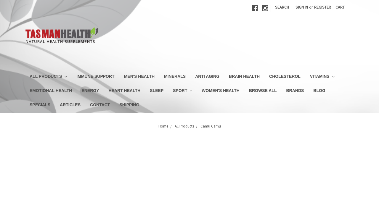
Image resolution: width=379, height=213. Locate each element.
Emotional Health (51, 90)
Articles (70, 104)
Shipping (129, 104)
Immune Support (95, 76)
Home (163, 126)
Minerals (175, 76)
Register (322, 7)
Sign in (302, 7)
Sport (182, 90)
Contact (100, 104)
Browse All (263, 90)
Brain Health (244, 76)
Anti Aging (207, 76)
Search (282, 7)
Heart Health (125, 90)
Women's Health (221, 90)
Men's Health (139, 76)
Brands (295, 90)
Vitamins (322, 76)
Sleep (156, 90)
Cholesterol (285, 76)
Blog (319, 90)
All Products (48, 76)
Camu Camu (210, 126)
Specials (40, 104)
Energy (90, 90)
